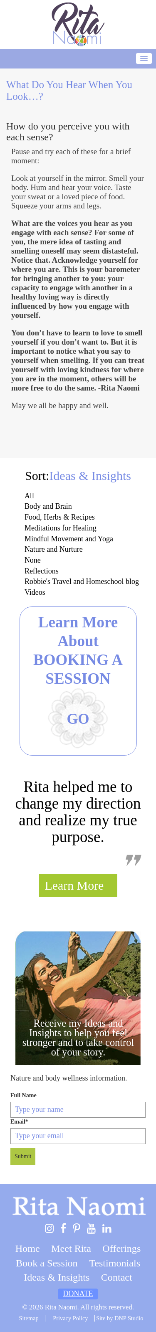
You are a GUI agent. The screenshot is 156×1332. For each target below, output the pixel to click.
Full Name (23, 1095)
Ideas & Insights (56, 1277)
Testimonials (114, 1263)
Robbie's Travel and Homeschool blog (82, 581)
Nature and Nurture (54, 549)
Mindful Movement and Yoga (69, 539)
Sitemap (29, 1318)
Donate (78, 1293)
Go (78, 719)
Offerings (121, 1248)
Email (19, 1122)
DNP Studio (128, 1318)
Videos (35, 592)
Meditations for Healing (61, 528)
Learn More (74, 885)
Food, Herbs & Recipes (60, 517)
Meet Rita (71, 1248)
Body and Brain (48, 506)
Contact (116, 1277)
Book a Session (47, 1263)
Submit (23, 1156)
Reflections (42, 571)
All (29, 496)
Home (27, 1248)
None (33, 560)
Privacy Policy (70, 1318)
